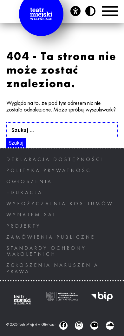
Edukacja (24, 192)
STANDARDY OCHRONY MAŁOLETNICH (46, 251)
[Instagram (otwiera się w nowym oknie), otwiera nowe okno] (79, 325)
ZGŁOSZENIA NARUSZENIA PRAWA (52, 268)
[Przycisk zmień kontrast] (90, 11)
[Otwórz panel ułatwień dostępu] (75, 11)
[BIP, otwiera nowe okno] (102, 300)
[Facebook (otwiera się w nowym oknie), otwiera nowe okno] (63, 325)
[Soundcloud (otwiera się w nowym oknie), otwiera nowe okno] (110, 325)
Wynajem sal (31, 215)
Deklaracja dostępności (55, 159)
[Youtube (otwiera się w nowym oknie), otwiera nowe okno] (94, 325)
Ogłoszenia (29, 181)
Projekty (23, 226)
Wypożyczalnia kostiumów (60, 204)
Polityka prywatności (50, 170)
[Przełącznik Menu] (110, 11)
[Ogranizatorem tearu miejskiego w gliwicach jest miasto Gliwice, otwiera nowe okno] (62, 300)
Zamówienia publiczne (50, 237)
